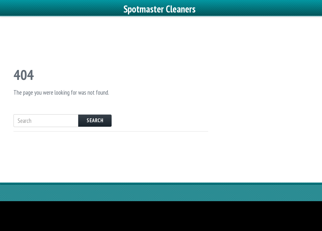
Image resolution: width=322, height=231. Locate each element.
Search (95, 135)
